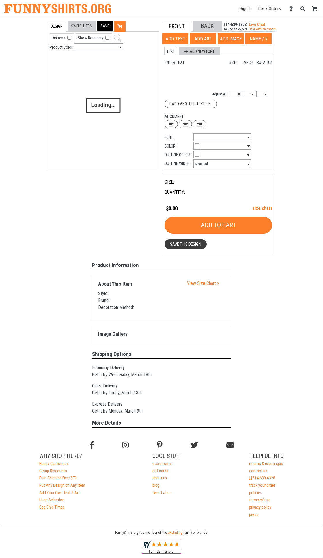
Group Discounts (53, 471)
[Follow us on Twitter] (194, 445)
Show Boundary (91, 38)
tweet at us (161, 492)
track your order (262, 485)
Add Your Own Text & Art (59, 492)
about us (159, 478)
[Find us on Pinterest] (160, 445)
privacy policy (260, 507)
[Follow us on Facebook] (91, 445)
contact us (258, 471)
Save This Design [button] (185, 244)
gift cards (160, 471)
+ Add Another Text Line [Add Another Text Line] (191, 104)
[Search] (304, 8)
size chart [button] (262, 208)
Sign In (246, 8)
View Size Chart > (203, 283)
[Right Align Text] (199, 124)
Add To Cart (218, 225)
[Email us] (230, 445)
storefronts (162, 463)
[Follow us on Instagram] (125, 445)
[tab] (34, 57)
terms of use (259, 500)
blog (156, 485)
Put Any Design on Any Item (62, 485)
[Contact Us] (292, 8)
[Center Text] (185, 124)
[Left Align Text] (171, 124)
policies (255, 492)
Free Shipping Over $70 (58, 478)
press (253, 514)
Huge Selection (51, 500)
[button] (105, 26)
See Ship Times (52, 507)
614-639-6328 (262, 478)
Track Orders (269, 8)
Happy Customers (54, 463)
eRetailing (175, 532)
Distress (59, 38)
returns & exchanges (266, 463)
